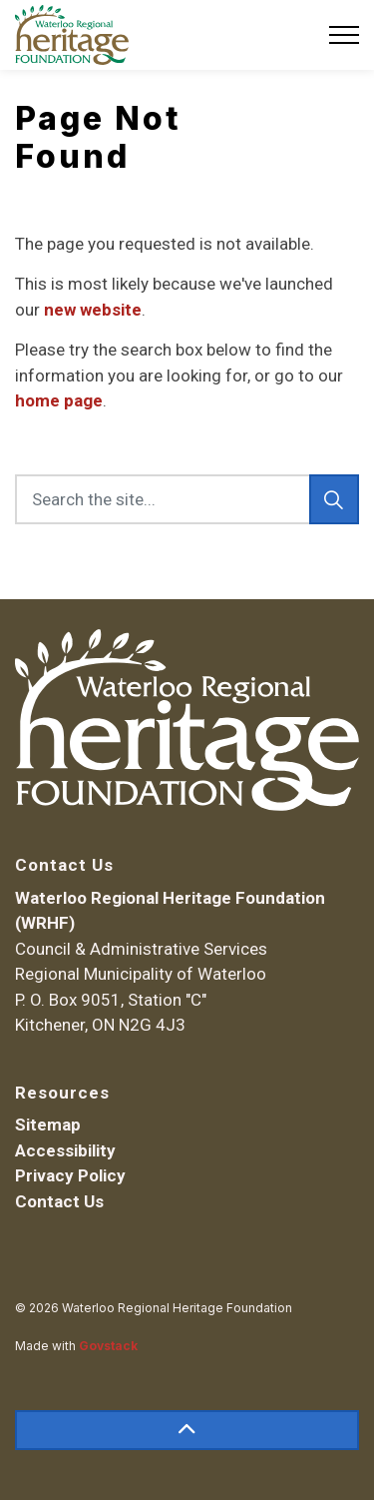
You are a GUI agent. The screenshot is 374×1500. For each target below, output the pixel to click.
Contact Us (59, 1201)
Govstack (108, 1345)
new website (93, 310)
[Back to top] (187, 1430)
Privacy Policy (70, 1175)
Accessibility (65, 1150)
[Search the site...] (187, 499)
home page (59, 400)
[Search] (334, 499)
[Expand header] (344, 35)
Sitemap (48, 1124)
